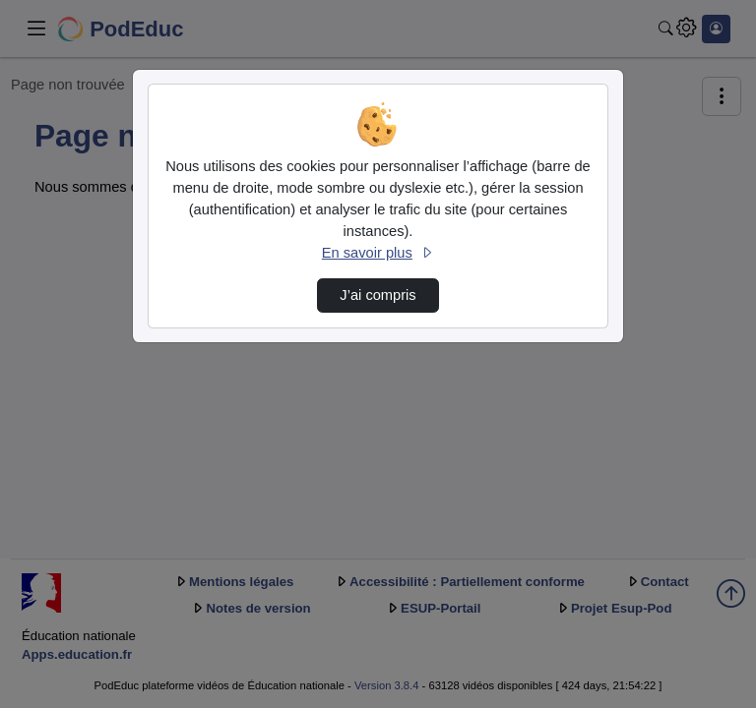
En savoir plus (378, 253)
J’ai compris (377, 295)
